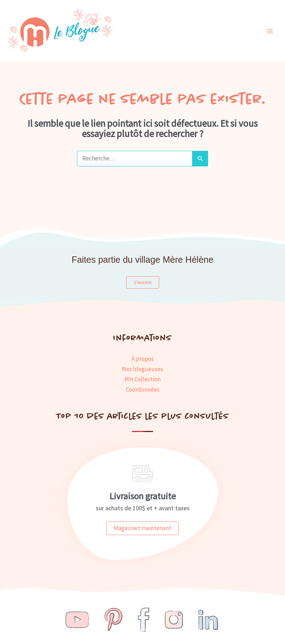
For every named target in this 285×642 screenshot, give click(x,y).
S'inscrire (143, 282)
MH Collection (142, 379)
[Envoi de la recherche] (200, 158)
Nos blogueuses (142, 369)
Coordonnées (143, 389)
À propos (143, 359)
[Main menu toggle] (270, 31)
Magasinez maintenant (142, 528)
